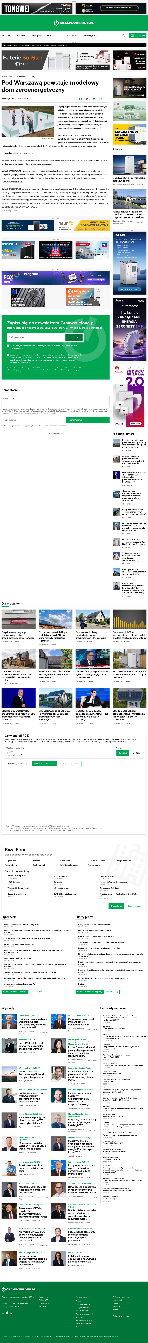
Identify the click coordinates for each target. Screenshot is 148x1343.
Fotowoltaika (11, 865)
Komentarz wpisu (77, 420)
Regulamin (34, 409)
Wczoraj (18, 764)
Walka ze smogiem (83, 1323)
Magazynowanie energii (85, 1320)
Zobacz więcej (134, 906)
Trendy (78, 1301)
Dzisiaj (44, 764)
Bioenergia (80, 1317)
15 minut (123, 753)
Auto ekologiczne (83, 1311)
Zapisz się (74, 337)
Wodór (78, 1327)
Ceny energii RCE (90, 35)
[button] (123, 35)
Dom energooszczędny (24, 77)
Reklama (116, 1309)
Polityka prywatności (121, 1297)
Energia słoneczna (83, 1304)
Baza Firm (21, 35)
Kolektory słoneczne (69, 865)
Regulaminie (11, 372)
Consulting (65, 860)
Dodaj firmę (116, 906)
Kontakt (116, 1303)
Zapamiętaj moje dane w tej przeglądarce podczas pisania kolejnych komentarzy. (35, 426)
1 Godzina (136, 753)
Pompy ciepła (94, 865)
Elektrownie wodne (96, 860)
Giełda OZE (52, 35)
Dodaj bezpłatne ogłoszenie (14, 992)
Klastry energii (38, 865)
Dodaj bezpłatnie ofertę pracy (89, 992)
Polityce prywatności (26, 372)
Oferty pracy (36, 35)
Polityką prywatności (72, 409)
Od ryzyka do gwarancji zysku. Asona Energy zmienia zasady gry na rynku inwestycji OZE (35, 45)
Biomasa (36, 860)
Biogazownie (10, 860)
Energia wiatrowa (123, 860)
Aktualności (7, 77)
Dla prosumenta (70, 35)
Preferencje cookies (121, 1316)
